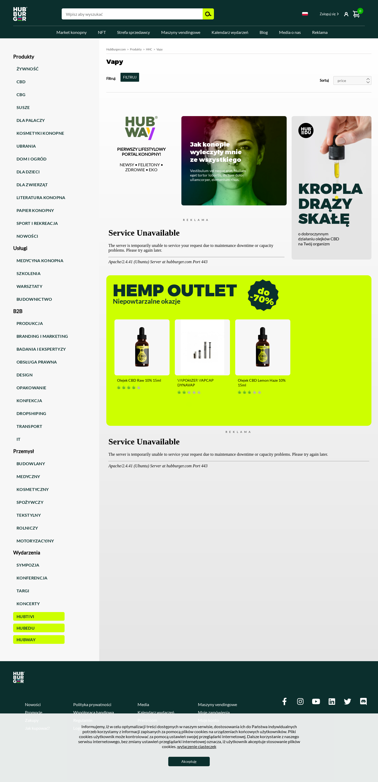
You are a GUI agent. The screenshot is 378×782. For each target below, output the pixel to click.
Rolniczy (27, 527)
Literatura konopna (41, 197)
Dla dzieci (28, 171)
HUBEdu (26, 627)
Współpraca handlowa (93, 712)
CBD (21, 81)
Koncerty (28, 603)
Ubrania (26, 145)
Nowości (27, 236)
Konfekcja (29, 400)
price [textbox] (342, 80)
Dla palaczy (31, 120)
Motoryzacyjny (35, 540)
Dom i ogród (32, 158)
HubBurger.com (116, 49)
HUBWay (26, 639)
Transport (29, 426)
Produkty (136, 49)
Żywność (28, 68)
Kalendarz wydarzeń (230, 32)
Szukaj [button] (208, 13)
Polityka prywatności (92, 704)
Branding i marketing (42, 336)
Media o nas (290, 32)
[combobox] (305, 14)
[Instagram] (300, 701)
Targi (23, 590)
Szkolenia (28, 273)
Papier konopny (35, 210)
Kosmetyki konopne (40, 133)
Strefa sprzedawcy (133, 32)
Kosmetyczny (33, 489)
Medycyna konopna (40, 260)
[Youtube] (316, 701)
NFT (102, 32)
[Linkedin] (332, 701)
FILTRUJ (129, 77)
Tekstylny (29, 514)
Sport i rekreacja (37, 223)
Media (143, 704)
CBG (21, 94)
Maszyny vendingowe (180, 32)
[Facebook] (284, 701)
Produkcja (30, 323)
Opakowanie (31, 387)
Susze (23, 107)
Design (25, 374)
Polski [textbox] (305, 13)
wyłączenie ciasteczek (196, 746)
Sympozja (28, 564)
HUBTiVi (25, 616)
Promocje (33, 712)
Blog (264, 32)
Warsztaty (29, 286)
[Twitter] (347, 701)
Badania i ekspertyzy (41, 348)
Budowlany (31, 463)
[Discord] (363, 701)
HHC (149, 49)
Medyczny (28, 476)
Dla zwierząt (32, 184)
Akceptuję (189, 761)
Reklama (320, 32)
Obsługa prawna (37, 361)
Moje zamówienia (214, 712)
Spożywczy (30, 502)
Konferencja (32, 577)
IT (19, 439)
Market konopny (71, 32)
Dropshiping (31, 413)
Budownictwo (34, 299)
